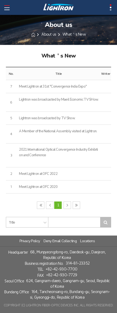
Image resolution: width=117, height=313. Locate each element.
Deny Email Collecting (60, 241)
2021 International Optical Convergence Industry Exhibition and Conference (58, 152)
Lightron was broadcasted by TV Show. (47, 118)
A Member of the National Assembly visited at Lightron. (58, 131)
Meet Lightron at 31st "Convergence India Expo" (53, 86)
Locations (87, 241)
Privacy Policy (30, 241)
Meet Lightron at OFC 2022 (38, 173)
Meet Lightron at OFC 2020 (38, 186)
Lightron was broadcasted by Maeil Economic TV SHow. (58, 99)
